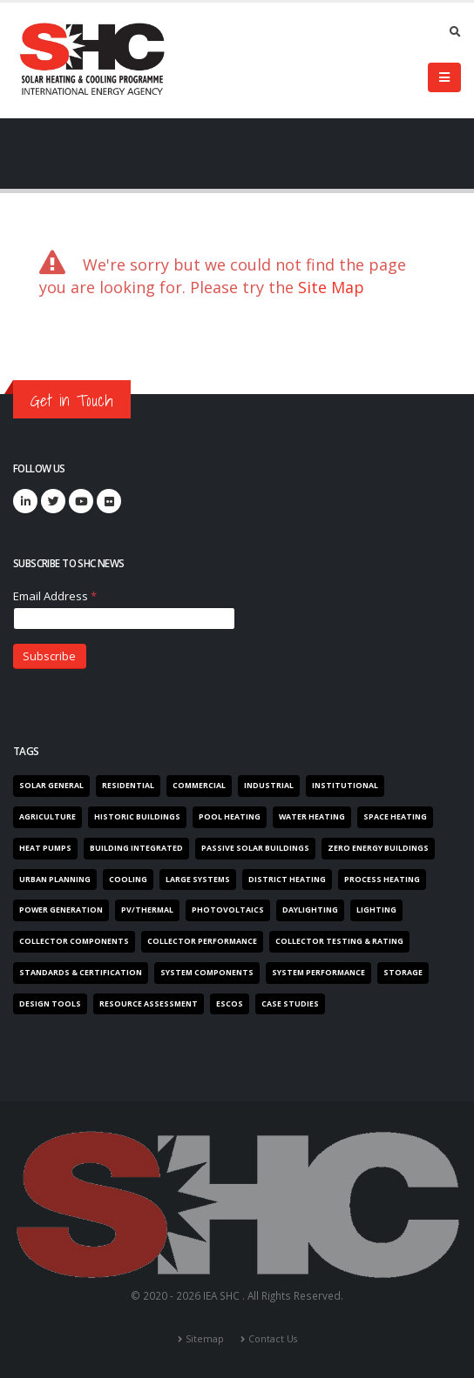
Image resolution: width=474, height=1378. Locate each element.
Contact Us (272, 1339)
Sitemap (205, 1339)
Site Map (331, 287)
